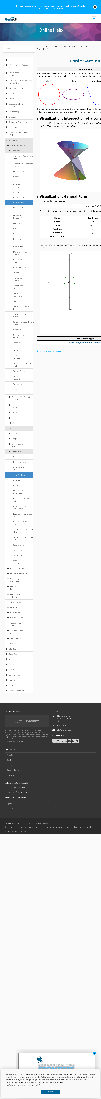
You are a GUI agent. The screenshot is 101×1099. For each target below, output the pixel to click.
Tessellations (18, 342)
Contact (56, 711)
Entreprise (10, 775)
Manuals (12, 670)
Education (12, 649)
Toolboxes (13, 680)
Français (23, 823)
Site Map (23, 831)
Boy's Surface (18, 171)
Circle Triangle (18, 197)
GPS (15, 228)
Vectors (15, 412)
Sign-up (9, 804)
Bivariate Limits (19, 457)
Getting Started (14, 60)
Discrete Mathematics (18, 573)
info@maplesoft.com (64, 730)
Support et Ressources (15, 770)
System (11, 664)
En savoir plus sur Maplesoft (14, 742)
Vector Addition (19, 555)
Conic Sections (19, 202)
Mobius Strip (18, 247)
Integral (15, 439)
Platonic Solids (18, 273)
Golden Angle (18, 223)
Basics (12, 423)
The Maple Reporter (17, 788)
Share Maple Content (17, 88)
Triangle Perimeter (20, 371)
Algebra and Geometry (18, 145)
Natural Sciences (16, 618)
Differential (16, 433)
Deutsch (31, 823)
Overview (14, 644)
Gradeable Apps (16, 602)
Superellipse (17, 330)
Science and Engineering (18, 122)
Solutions (10, 760)
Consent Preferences (82, 827)
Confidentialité (69, 827)
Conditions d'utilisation (54, 827)
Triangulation (18, 384)
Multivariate (16, 451)
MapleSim (12, 685)
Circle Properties (19, 192)
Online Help (57, 46)
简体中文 (46, 823)
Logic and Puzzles (16, 612)
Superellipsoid (18, 545)
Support (47, 46)
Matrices (15, 418)
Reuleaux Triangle (20, 301)
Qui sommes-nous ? (13, 711)
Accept (50, 1092)
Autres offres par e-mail (18, 792)
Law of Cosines (19, 234)
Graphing (13, 607)
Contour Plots (18, 480)
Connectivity (14, 127)
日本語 (38, 823)
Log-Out (10, 809)
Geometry (16, 151)
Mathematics (14, 93)
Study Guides (14, 654)
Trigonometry (15, 638)
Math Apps (13, 140)
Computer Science (17, 568)
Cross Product (19, 485)
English (14, 823)
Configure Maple (15, 675)
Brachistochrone (19, 462)
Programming (14, 112)
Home (39, 46)
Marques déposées (11, 831)
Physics (12, 99)
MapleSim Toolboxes (16, 690)
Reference (13, 659)
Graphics (12, 117)
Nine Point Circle (19, 267)
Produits (10, 755)
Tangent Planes (19, 550)
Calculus (13, 428)
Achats (9, 765)
